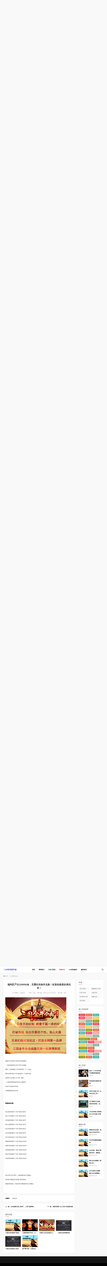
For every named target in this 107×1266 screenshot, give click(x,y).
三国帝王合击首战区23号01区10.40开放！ (51, 1233)
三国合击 (22, 993)
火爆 (94, 992)
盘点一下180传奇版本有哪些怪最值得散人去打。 (95, 1073)
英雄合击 (62, 969)
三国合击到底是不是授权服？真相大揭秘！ (18, 1233)
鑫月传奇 (94, 1039)
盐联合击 (82, 1015)
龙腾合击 (89, 1057)
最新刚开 (96, 988)
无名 (83, 988)
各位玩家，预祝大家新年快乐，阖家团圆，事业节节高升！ (95, 1153)
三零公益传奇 (83, 1048)
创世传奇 (82, 1054)
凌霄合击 (82, 1030)
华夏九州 (96, 1054)
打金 (83, 992)
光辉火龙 (96, 1015)
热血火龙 (89, 1015)
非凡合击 (91, 1048)
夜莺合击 (96, 1021)
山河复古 (89, 1036)
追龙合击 (98, 1051)
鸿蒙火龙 (89, 1024)
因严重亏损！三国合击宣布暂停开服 (33, 1248)
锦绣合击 (82, 1033)
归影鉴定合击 (83, 1051)
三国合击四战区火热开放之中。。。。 (16, 1248)
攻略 (94, 996)
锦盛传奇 (98, 1042)
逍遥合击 (96, 1027)
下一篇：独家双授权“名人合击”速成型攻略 (60, 1206)
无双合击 (89, 1030)
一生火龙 (96, 1057)
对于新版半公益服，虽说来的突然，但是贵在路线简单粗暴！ (95, 1104)
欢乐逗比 (84, 996)
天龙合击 (91, 1042)
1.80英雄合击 (14, 976)
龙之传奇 (82, 1027)
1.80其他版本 (73, 969)
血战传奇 (82, 1018)
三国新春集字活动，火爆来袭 (31, 1233)
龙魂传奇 (82, 1036)
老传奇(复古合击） (84, 1039)
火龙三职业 (51, 969)
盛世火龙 (89, 1033)
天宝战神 (96, 1045)
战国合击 (89, 1027)
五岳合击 (82, 1024)
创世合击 (89, 1054)
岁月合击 (96, 1024)
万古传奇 (89, 1045)
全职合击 (89, 1018)
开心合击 (89, 1021)
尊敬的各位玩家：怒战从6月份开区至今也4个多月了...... (95, 1132)
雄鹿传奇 (82, 1045)
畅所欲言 (84, 969)
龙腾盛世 (91, 1051)
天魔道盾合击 (83, 1042)
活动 (34, 993)
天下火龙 (82, 1057)
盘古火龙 (82, 1021)
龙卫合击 (96, 1033)
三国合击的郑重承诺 (64, 1233)
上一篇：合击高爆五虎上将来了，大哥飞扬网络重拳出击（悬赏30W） (26, 1206)
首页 (33, 969)
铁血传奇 (96, 1036)
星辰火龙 (96, 1018)
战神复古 (42, 969)
